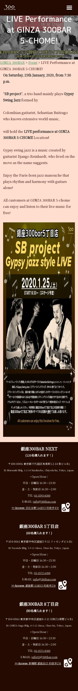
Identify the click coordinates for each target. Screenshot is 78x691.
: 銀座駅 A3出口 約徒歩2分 (33, 585)
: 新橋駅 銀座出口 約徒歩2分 (38, 663)
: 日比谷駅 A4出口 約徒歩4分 (35, 508)
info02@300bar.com (44, 657)
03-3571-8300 (42, 651)
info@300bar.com (44, 501)
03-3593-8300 (42, 495)
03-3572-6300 (42, 573)
